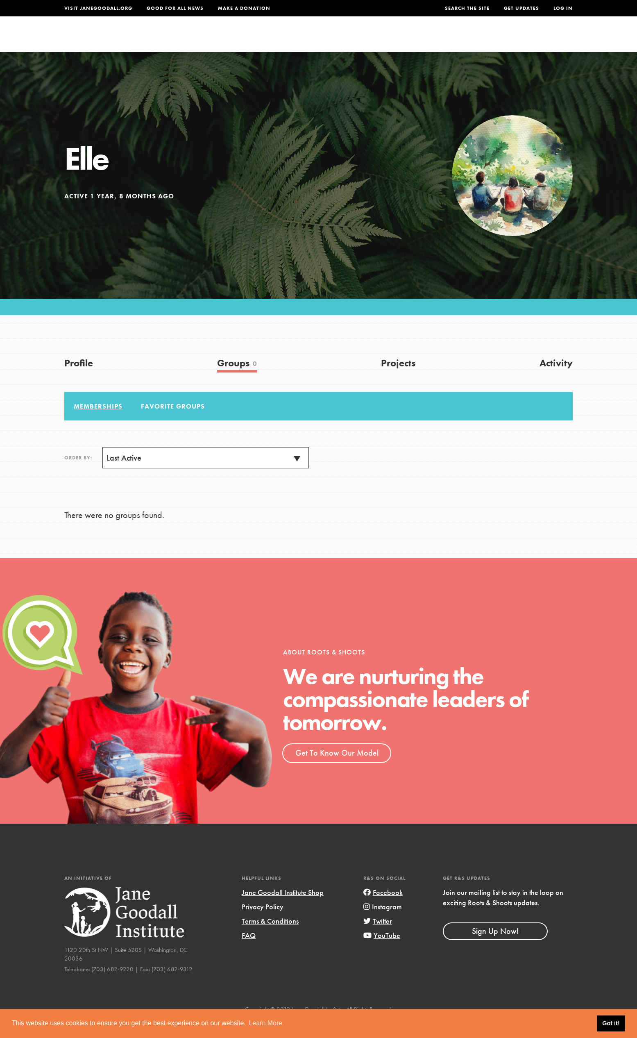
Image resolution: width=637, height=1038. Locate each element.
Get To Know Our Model (337, 769)
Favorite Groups (173, 423)
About (210, 39)
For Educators (323, 39)
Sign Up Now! (495, 948)
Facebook (383, 909)
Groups (490, 39)
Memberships (98, 423)
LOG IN (563, 8)
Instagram (382, 923)
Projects (444, 39)
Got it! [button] (610, 1023)
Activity (556, 379)
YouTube (381, 952)
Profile (78, 379)
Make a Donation (244, 8)
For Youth (258, 39)
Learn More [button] (265, 1023)
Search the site (467, 8)
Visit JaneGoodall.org (98, 8)
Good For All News (175, 8)
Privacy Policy (262, 923)
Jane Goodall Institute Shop (283, 909)
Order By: (78, 474)
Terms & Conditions (270, 938)
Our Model (390, 39)
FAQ (249, 952)
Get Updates (521, 8)
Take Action (545, 39)
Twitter (377, 938)
